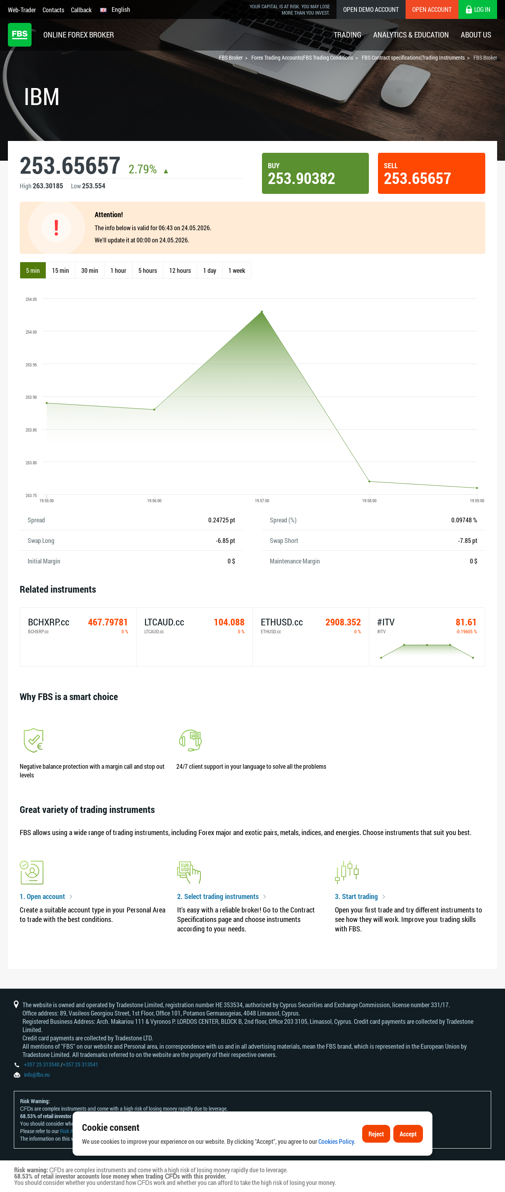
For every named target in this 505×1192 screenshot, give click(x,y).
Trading (347, 34)
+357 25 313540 (42, 1064)
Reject (376, 1134)
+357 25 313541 (80, 1064)
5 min (33, 270)
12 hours (180, 270)
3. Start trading (356, 896)
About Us (476, 34)
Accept (408, 1134)
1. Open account (42, 896)
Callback (81, 10)
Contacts (53, 10)
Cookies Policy (336, 1141)
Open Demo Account (371, 9)
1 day (209, 270)
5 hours (147, 270)
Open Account (432, 9)
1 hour (118, 270)
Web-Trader (22, 10)
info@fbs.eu (37, 1074)
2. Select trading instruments (218, 896)
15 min (60, 270)
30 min (89, 270)
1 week (236, 270)
